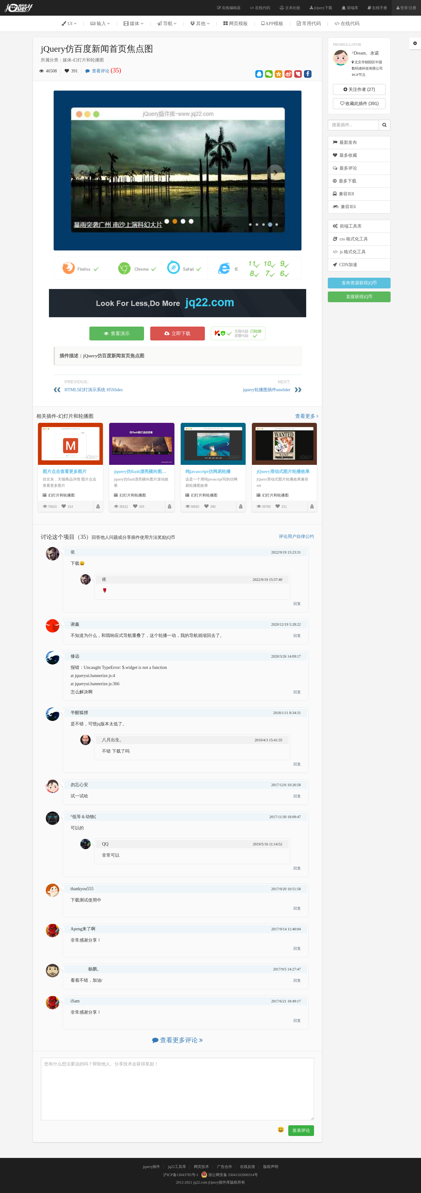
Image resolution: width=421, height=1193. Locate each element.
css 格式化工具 (350, 239)
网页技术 (201, 1166)
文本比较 (290, 8)
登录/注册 (406, 8)
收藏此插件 (359, 103)
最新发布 (345, 142)
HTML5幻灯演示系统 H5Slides (94, 389)
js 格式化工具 (349, 252)
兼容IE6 (344, 206)
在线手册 (377, 8)
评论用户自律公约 (296, 536)
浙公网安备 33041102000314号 (229, 1175)
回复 (297, 604)
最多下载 (344, 181)
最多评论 (345, 168)
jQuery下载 (321, 8)
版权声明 (270, 1166)
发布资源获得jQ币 (359, 283)
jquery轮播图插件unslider (266, 389)
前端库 (350, 8)
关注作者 (359, 89)
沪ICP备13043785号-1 (181, 1175)
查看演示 (117, 333)
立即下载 (177, 333)
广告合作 (224, 1166)
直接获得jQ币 (359, 296)
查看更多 (306, 416)
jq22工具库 (177, 1166)
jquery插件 (151, 1166)
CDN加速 (345, 264)
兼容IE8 (343, 194)
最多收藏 (345, 155)
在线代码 (260, 8)
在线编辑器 (229, 8)
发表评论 (301, 1130)
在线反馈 (247, 1166)
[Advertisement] (177, 303)
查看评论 (104, 71)
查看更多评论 (177, 1040)
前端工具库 (347, 226)
